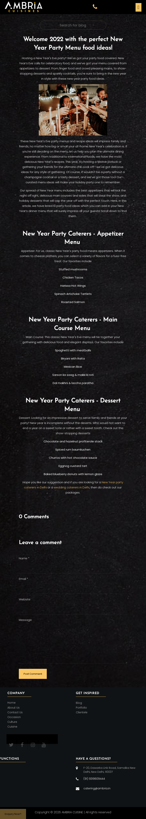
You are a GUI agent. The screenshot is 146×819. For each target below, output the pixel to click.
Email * (23, 579)
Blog (79, 703)
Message (25, 620)
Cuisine (12, 727)
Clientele (81, 712)
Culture (12, 722)
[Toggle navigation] (138, 7)
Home (11, 703)
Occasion (14, 717)
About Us (13, 707)
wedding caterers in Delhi (71, 487)
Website (24, 599)
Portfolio (81, 707)
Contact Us (15, 712)
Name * (24, 558)
